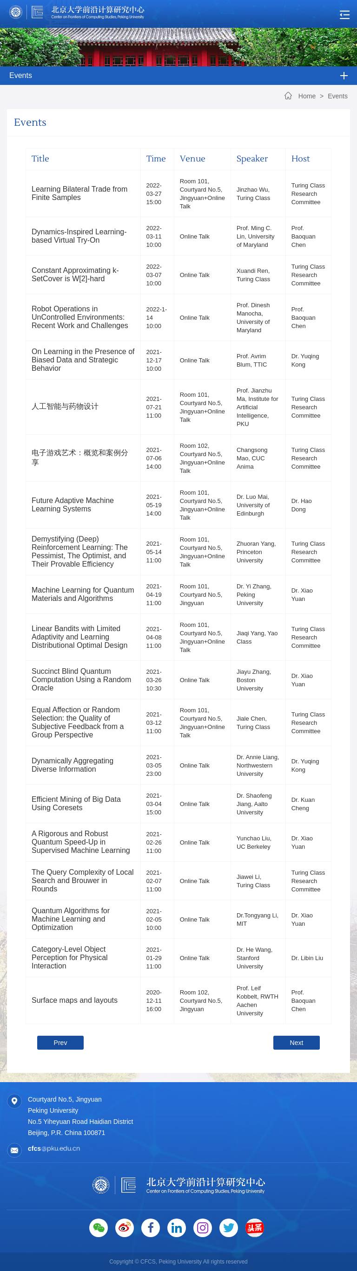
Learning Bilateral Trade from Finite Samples (79, 193)
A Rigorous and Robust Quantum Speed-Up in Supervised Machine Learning (81, 842)
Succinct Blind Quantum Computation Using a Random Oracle (81, 679)
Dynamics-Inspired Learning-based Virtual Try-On (79, 236)
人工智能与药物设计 (65, 406)
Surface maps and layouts (75, 1000)
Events (338, 96)
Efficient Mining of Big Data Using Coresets (76, 803)
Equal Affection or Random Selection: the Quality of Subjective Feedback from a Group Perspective (78, 722)
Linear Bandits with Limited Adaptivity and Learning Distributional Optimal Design (79, 637)
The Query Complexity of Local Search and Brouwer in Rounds (83, 880)
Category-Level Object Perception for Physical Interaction (70, 957)
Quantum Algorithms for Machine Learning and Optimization (71, 919)
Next (297, 1042)
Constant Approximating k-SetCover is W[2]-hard (75, 274)
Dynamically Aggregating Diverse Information (72, 765)
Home (307, 96)
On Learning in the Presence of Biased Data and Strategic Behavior (83, 360)
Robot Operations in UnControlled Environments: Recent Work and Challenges (80, 317)
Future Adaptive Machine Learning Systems (73, 505)
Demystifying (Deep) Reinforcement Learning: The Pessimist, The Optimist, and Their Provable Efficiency (80, 551)
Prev (60, 1042)
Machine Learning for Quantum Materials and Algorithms (83, 594)
